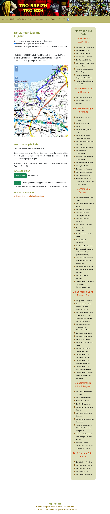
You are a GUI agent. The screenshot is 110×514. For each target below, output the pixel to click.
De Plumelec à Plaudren (84, 172)
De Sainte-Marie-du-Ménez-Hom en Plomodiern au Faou (83, 327)
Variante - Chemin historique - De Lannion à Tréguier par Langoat (84, 445)
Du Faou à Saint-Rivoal (84, 333)
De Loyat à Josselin (82, 166)
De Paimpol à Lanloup (83, 468)
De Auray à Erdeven (83, 210)
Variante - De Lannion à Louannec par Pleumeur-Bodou (84, 436)
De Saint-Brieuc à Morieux (85, 47)
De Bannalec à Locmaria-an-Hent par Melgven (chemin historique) (84, 252)
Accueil (5, 19)
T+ (60, 19)
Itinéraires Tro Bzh (18, 19)
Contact (54, 19)
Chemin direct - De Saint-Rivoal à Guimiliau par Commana (84, 375)
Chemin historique (35, 19)
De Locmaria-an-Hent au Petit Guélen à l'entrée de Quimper (84, 269)
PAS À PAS (20, 176)
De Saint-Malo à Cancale (84, 97)
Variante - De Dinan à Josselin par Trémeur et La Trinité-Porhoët (85, 181)
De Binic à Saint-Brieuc (84, 475)
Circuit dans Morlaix (82, 401)
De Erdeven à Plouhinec (84, 225)
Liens (47, 19)
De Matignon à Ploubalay (84, 60)
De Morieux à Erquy (83, 50)
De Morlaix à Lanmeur (83, 404)
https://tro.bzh (55, 504)
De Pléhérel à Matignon (84, 57)
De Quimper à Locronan (84, 301)
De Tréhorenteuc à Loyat (84, 163)
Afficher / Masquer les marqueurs (30, 44)
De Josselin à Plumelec (84, 169)
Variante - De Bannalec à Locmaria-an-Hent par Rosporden (84, 260)
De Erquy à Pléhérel (83, 54)
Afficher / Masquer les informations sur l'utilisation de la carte (41, 47)
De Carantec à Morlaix (83, 398)
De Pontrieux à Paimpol (84, 465)
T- (64, 19)
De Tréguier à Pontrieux (84, 462)
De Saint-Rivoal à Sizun (84, 336)
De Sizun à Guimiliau (83, 339)
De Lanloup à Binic (82, 471)
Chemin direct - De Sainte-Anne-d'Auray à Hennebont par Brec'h (85, 284)
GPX (18, 183)
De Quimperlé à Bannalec (85, 246)
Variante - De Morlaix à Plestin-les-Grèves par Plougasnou (84, 428)
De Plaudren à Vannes (83, 175)
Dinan (78, 126)
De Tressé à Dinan (82, 123)
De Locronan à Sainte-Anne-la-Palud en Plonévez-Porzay (83, 306)
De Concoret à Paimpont (84, 147)
